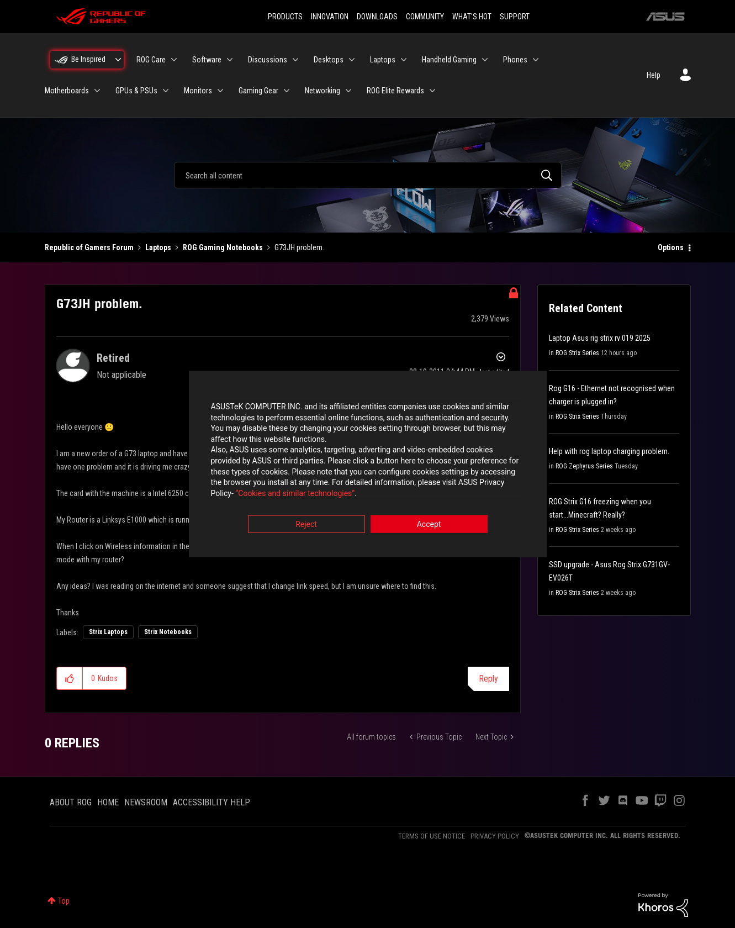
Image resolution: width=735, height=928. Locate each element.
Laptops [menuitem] (382, 59)
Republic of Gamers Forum (89, 247)
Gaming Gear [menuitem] (258, 90)
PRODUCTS (285, 16)
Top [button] (64, 901)
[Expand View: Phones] (535, 59)
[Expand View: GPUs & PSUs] (165, 90)
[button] (70, 678)
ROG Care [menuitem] (151, 59)
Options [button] (671, 247)
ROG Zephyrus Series (584, 466)
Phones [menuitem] (515, 59)
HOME (108, 802)
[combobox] (368, 175)
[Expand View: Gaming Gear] (286, 90)
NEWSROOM (145, 802)
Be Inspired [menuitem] (88, 59)
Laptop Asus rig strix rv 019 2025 (600, 338)
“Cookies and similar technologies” (295, 493)
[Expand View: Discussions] (295, 59)
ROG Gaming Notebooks (223, 247)
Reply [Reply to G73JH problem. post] (488, 678)
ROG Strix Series (577, 353)
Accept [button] (429, 525)
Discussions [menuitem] (267, 59)
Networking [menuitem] (322, 90)
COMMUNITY (425, 16)
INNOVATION (329, 16)
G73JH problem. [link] (299, 247)
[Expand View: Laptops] (403, 59)
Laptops (158, 247)
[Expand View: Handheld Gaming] (484, 59)
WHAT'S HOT (471, 16)
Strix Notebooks (168, 632)
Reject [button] (306, 525)
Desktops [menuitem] (328, 59)
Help (653, 75)
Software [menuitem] (206, 59)
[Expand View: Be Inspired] (118, 59)
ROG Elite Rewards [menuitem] (395, 90)
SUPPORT (515, 16)
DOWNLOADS (377, 16)
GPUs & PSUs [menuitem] (136, 90)
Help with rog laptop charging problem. (609, 451)
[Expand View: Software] (229, 59)
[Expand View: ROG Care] (173, 59)
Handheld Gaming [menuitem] (449, 59)
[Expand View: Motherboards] (97, 90)
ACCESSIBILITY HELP (211, 802)
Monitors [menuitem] (198, 90)
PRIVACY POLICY (494, 836)
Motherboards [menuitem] (67, 90)
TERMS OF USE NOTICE (431, 836)
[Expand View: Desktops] (351, 59)
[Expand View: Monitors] (220, 90)
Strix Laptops (108, 632)
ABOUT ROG (71, 802)
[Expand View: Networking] (348, 90)
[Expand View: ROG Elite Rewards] (432, 90)
